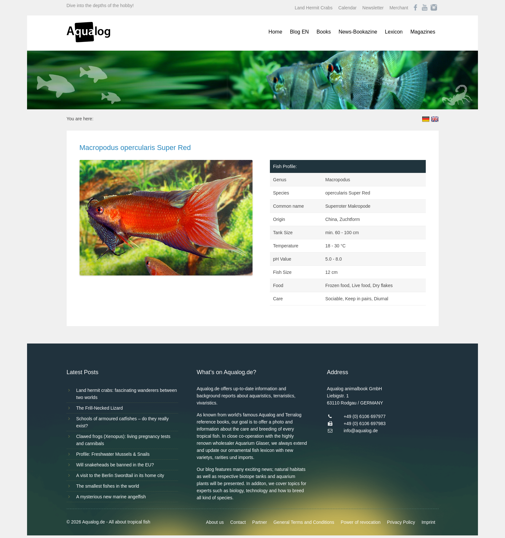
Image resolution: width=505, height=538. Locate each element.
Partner (259, 522)
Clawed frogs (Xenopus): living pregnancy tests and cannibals (123, 440)
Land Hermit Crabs (314, 7)
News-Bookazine (357, 32)
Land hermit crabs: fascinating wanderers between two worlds (126, 394)
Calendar (347, 7)
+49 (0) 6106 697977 (365, 416)
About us (215, 522)
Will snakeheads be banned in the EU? (115, 464)
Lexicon (394, 32)
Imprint (428, 522)
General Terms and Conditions (303, 522)
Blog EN (299, 32)
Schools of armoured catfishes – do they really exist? (122, 422)
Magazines (422, 32)
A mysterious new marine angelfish (111, 496)
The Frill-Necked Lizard (99, 408)
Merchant (398, 7)
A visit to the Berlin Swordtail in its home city (120, 475)
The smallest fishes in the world (107, 486)
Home (275, 32)
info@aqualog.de (361, 430)
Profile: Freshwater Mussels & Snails (113, 454)
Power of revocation (361, 522)
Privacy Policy (401, 522)
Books (324, 32)
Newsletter (373, 7)
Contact (238, 522)
